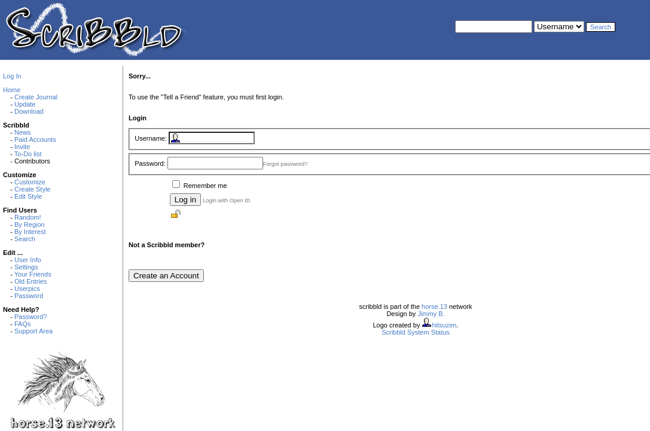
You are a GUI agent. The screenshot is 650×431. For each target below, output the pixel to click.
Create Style (32, 189)
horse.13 (434, 306)
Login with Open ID (226, 201)
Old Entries (30, 281)
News (22, 132)
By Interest (30, 231)
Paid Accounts (35, 139)
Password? (30, 316)
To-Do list (28, 153)
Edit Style (28, 196)
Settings (26, 267)
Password (28, 295)
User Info (27, 259)
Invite (22, 146)
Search (24, 238)
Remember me (205, 185)
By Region (29, 224)
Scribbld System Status (416, 332)
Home (11, 89)
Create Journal (35, 97)
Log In (12, 76)
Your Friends (32, 274)
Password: (150, 163)
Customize (29, 182)
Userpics (27, 288)
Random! (27, 217)
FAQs (22, 323)
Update (24, 104)
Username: (151, 138)
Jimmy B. (430, 313)
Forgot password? (285, 164)
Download (29, 111)
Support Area (33, 331)
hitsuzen (444, 325)
